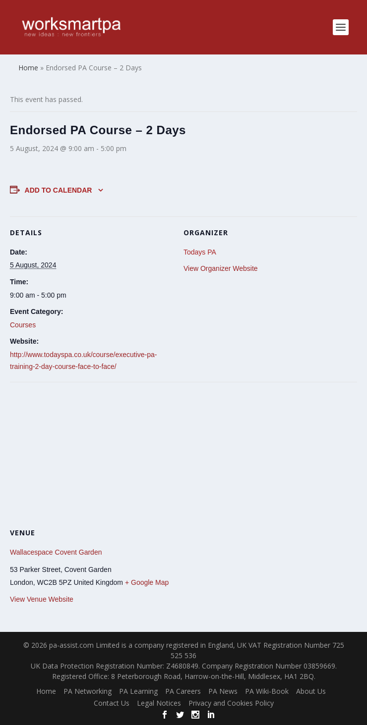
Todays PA (200, 252)
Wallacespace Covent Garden (56, 552)
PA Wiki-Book (267, 691)
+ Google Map (147, 582)
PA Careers (183, 691)
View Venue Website (41, 599)
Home (46, 691)
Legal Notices (159, 703)
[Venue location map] (183, 453)
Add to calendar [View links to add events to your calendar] (58, 190)
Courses (23, 325)
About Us (311, 691)
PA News (223, 691)
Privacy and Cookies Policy (231, 703)
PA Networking (87, 691)
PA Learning (138, 691)
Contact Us (111, 703)
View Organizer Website (221, 268)
